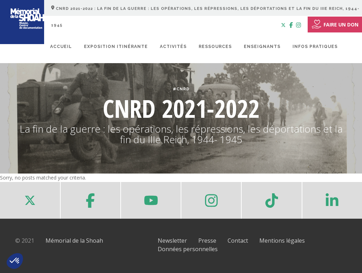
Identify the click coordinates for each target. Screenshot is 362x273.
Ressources (215, 46)
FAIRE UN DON (334, 24)
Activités (173, 46)
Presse (207, 240)
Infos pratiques (315, 46)
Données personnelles (188, 249)
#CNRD (181, 89)
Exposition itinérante (116, 46)
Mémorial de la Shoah (74, 240)
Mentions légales (282, 240)
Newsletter (172, 240)
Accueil (61, 46)
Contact (238, 240)
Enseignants (262, 46)
